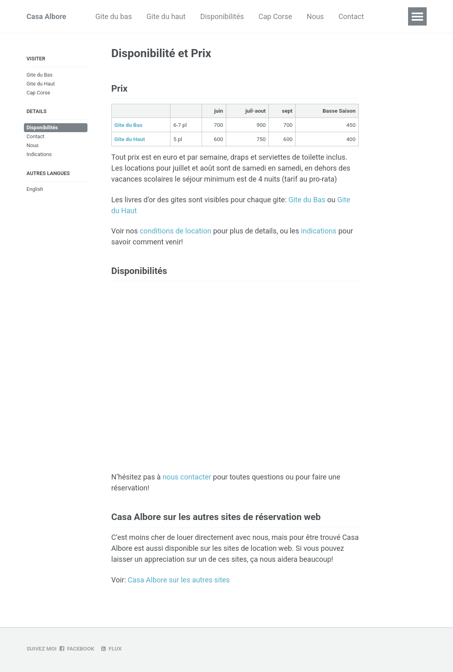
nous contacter (186, 477)
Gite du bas (114, 16)
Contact (351, 16)
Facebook (76, 648)
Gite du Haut (41, 84)
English (35, 189)
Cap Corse (275, 16)
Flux (111, 648)
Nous (315, 16)
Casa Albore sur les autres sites (179, 580)
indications (318, 231)
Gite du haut (166, 16)
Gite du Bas (40, 75)
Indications (39, 154)
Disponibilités (222, 16)
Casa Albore (46, 16)
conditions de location (175, 231)
